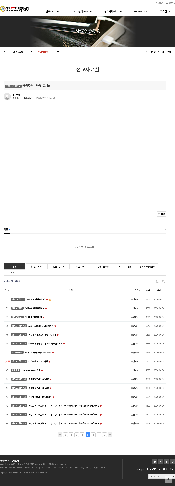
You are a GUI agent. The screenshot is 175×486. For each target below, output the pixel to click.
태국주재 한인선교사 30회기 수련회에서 (45, 343)
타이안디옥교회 (36, 266)
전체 (14, 266)
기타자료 (14, 272)
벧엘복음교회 (58, 266)
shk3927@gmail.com (41, 467)
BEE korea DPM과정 (31, 370)
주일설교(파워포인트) (36, 299)
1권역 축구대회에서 (33, 317)
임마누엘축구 (103, 266)
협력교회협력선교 (147, 266)
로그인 (159, 3)
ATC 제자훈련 (125, 266)
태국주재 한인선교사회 (38, 361)
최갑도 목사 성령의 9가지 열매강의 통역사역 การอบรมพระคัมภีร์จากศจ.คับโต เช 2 (63, 414)
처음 (60, 434)
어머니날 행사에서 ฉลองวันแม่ (38, 352)
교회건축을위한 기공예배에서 (41, 326)
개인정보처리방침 (100, 467)
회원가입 (170, 3)
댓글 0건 (16, 98)
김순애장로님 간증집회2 (38, 388)
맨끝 (110, 434)
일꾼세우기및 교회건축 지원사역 (42, 334)
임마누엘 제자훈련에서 (35, 308)
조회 (148, 290)
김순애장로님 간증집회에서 (40, 396)
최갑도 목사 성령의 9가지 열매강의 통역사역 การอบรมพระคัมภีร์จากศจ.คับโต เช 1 (63, 423)
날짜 (159, 290)
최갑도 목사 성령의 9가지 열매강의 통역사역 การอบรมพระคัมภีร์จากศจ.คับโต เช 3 (63, 405)
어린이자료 (81, 266)
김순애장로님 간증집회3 (38, 379)
